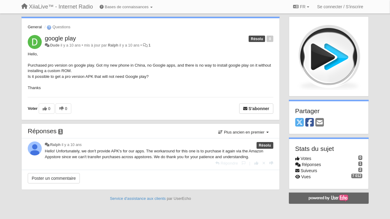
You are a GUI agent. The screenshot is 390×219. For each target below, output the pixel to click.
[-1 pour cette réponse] (271, 163)
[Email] (319, 122)
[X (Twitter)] (299, 122)
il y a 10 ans (72, 145)
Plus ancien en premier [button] (243, 132)
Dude (54, 45)
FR (301, 6)
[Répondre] (226, 163)
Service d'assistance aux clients (138, 198)
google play (60, 38)
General (35, 27)
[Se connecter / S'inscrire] (340, 7)
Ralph (113, 45)
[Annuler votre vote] (263, 163)
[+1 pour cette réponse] (256, 163)
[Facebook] (309, 122)
